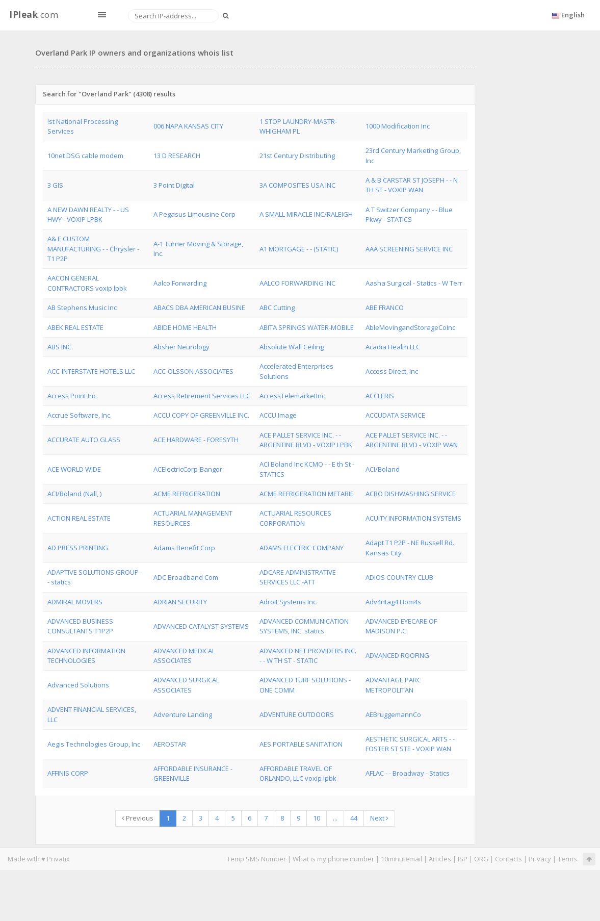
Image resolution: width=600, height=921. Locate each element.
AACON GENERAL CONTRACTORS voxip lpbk (87, 282)
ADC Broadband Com (185, 577)
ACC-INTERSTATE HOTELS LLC (91, 371)
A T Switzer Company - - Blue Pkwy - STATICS (409, 214)
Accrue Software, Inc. (79, 415)
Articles (440, 858)
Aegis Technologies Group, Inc (93, 744)
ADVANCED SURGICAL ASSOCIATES (186, 684)
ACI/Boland (383, 469)
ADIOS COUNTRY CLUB (399, 577)
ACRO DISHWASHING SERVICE (411, 493)
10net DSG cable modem (85, 155)
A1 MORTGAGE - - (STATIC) (298, 248)
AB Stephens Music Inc (82, 307)
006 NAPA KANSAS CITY (188, 126)
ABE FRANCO (385, 307)
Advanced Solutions (78, 684)
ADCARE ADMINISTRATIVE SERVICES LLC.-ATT (297, 577)
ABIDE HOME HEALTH (185, 327)
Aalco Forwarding (179, 283)
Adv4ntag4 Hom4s (393, 601)
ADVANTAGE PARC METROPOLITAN (393, 684)
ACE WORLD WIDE (74, 469)
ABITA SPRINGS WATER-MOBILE (306, 327)
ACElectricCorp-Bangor (187, 469)
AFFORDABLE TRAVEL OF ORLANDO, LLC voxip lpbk (297, 773)
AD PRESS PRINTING (77, 547)
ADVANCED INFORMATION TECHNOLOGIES (86, 655)
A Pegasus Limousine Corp (194, 214)
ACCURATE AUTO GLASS (83, 439)
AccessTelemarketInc (292, 395)
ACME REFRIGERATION (186, 493)
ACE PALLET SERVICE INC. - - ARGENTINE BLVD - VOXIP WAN (412, 439)
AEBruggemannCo (393, 714)
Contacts (508, 858)
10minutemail (401, 858)
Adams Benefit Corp (184, 547)
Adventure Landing (182, 714)
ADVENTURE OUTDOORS (296, 714)
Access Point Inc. (72, 395)
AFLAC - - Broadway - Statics (408, 773)
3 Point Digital (174, 185)
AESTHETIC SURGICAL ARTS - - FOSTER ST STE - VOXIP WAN (410, 743)
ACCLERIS (380, 395)
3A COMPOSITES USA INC (297, 185)
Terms (567, 858)
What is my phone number (333, 858)
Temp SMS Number (256, 858)
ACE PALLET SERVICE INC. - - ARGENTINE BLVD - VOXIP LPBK (305, 439)
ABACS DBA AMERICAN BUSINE (199, 307)
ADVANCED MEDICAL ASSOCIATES (184, 655)
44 (353, 818)
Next (379, 818)
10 (316, 818)
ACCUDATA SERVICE (395, 415)
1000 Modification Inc (398, 126)
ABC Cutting (277, 307)
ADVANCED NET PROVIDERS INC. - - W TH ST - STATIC (307, 655)
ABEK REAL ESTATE (75, 327)
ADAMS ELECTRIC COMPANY (301, 547)
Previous (137, 818)
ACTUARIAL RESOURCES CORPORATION (295, 517)
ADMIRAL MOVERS (74, 601)
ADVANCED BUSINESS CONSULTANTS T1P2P (80, 626)
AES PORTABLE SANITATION (301, 744)
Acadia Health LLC (393, 346)
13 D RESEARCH (176, 155)
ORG (481, 858)
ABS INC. (60, 346)
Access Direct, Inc (392, 371)
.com (33, 14)
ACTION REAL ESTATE (79, 518)
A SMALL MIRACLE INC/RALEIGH (306, 214)
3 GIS (55, 185)
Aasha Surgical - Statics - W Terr (414, 283)
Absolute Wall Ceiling (291, 346)
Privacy (540, 858)
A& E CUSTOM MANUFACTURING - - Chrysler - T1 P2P (93, 248)
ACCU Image (278, 415)
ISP (462, 858)
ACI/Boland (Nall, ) (74, 493)
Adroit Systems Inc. (288, 601)
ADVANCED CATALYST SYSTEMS (201, 626)
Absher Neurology (181, 346)
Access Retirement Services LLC (201, 395)
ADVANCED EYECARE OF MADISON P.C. (401, 626)
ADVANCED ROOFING (397, 655)
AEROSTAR (169, 744)
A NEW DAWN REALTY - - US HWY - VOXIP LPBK (88, 214)
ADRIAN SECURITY (180, 601)
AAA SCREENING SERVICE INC (409, 248)
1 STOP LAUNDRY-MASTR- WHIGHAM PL (298, 126)
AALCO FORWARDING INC (297, 283)
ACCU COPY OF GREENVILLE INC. (201, 415)
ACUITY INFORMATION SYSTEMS (413, 518)
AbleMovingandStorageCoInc (410, 327)
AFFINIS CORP (67, 773)
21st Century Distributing (297, 155)
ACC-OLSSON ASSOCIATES (193, 371)
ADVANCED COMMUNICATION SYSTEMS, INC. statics (304, 626)
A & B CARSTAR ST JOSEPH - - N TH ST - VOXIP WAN (412, 184)
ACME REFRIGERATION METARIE (306, 493)
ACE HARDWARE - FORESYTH (196, 439)
